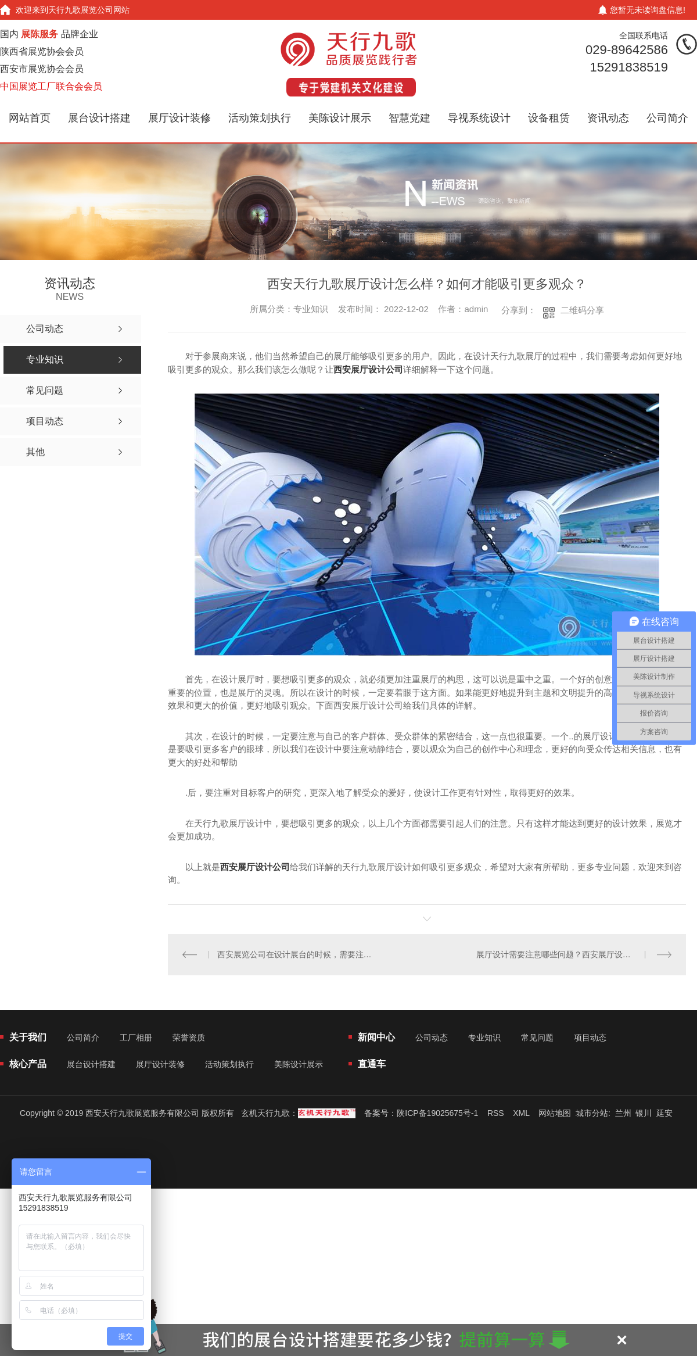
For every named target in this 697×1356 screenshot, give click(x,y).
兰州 (623, 1113)
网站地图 (554, 1113)
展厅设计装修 (179, 118)
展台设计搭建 (99, 118)
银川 (643, 1113)
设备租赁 (549, 118)
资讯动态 (608, 118)
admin (476, 309)
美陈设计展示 (339, 118)
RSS (495, 1113)
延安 (664, 1113)
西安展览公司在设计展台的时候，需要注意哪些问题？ (297, 954)
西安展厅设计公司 (368, 369)
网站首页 (30, 118)
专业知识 (484, 1037)
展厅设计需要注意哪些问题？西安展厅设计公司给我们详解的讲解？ (574, 954)
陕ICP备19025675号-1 (437, 1113)
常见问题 (537, 1037)
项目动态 (590, 1037)
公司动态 (431, 1037)
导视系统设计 (479, 118)
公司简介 (667, 118)
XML (521, 1113)
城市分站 (592, 1113)
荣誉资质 (189, 1037)
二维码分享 (582, 310)
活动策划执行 (259, 118)
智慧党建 (409, 118)
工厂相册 (136, 1037)
